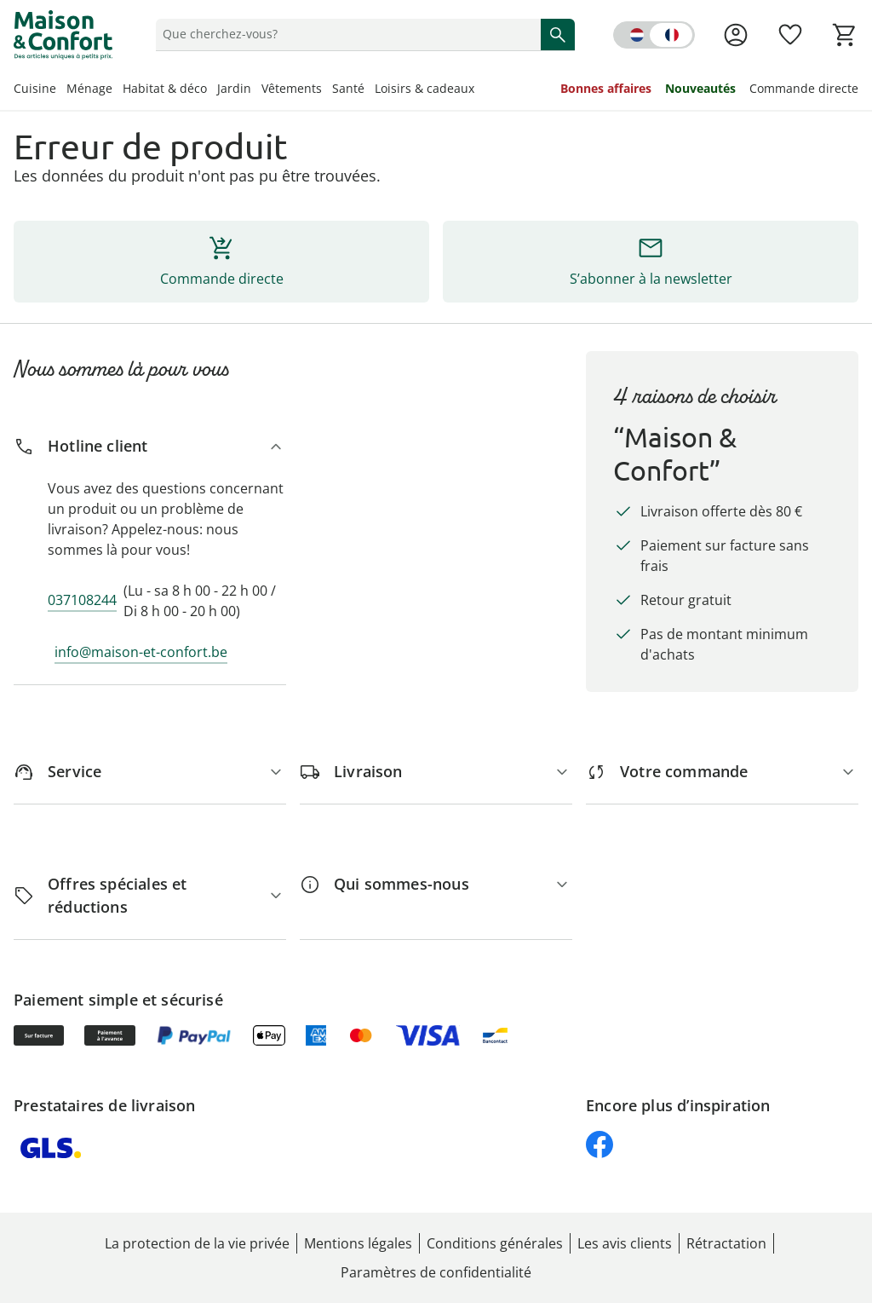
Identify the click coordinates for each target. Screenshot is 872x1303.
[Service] (150, 772)
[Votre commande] (722, 772)
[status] (345, 34)
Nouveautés (700, 88)
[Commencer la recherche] (558, 34)
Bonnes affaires (605, 88)
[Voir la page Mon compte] (735, 35)
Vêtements (291, 88)
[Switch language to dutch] (654, 35)
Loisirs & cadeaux (424, 88)
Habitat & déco (165, 88)
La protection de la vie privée (197, 1243)
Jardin (234, 88)
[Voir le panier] (844, 35)
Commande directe (803, 88)
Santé (348, 88)
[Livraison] (436, 772)
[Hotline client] (150, 446)
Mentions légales (358, 1243)
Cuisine (35, 88)
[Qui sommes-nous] (436, 884)
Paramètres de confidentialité (436, 1272)
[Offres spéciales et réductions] (150, 895)
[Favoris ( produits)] (790, 35)
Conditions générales (495, 1243)
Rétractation (726, 1243)
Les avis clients (624, 1243)
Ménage (89, 88)
